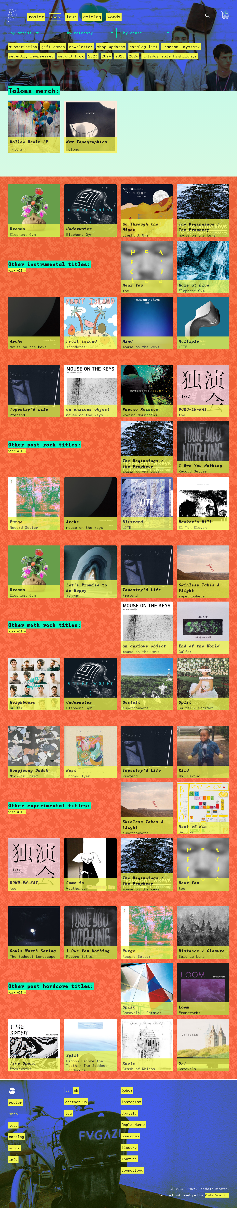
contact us (78, 1101)
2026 (125, 57)
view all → (19, 271)
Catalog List (134, 47)
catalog (93, 17)
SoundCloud (134, 1170)
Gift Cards (50, 47)
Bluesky (130, 1147)
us (68, 1090)
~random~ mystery (168, 47)
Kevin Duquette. (215, 1195)
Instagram (133, 1101)
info (14, 1159)
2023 (86, 57)
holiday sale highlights (158, 57)
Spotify (130, 1113)
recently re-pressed (29, 57)
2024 (99, 57)
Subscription (22, 47)
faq (69, 1113)
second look (66, 57)
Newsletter (75, 47)
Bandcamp (132, 1136)
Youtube (130, 1158)
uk (77, 1090)
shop (55, 17)
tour (72, 17)
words (114, 17)
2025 (112, 57)
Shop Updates (104, 47)
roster (36, 17)
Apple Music (136, 1124)
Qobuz (128, 1090)
